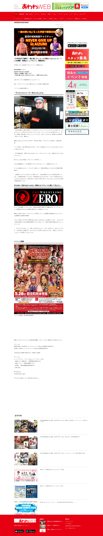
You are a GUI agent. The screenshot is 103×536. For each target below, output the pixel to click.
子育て (49, 14)
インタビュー (69, 18)
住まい (45, 18)
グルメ (54, 14)
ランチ (60, 14)
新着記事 (21, 14)
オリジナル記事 (38, 18)
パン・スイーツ (74, 14)
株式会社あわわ (69, 521)
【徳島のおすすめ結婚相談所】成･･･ (55, 521)
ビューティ (83, 14)
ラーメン (66, 14)
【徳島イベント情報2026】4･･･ (54, 525)
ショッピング (18, 18)
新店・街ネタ (29, 14)
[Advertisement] (38, 396)
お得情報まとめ (28, 18)
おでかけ (43, 14)
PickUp (84, 18)
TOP (16, 14)
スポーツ (62, 18)
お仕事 (50, 18)
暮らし (56, 18)
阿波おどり (78, 18)
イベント (37, 14)
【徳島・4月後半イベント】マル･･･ (54, 529)
